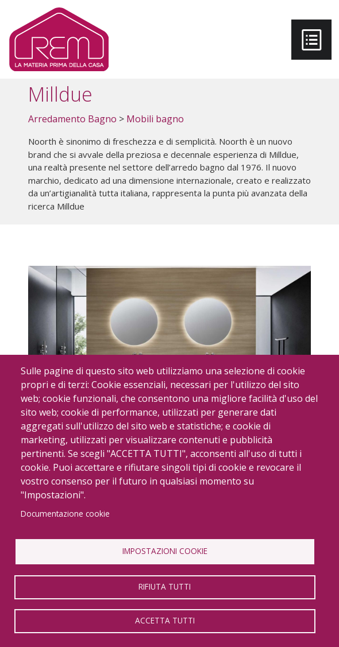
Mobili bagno (155, 119)
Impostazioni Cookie (164, 550)
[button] (169, 345)
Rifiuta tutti (164, 586)
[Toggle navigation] (311, 40)
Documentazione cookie (65, 513)
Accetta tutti (165, 620)
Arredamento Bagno (72, 119)
